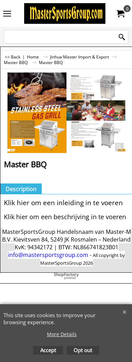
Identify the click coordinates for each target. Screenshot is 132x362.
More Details (62, 334)
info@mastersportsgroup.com (48, 255)
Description (21, 189)
